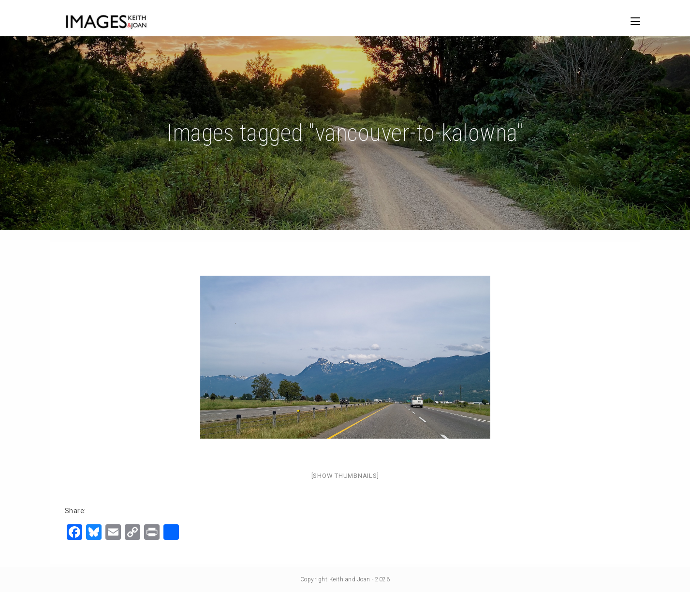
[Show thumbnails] (345, 475)
